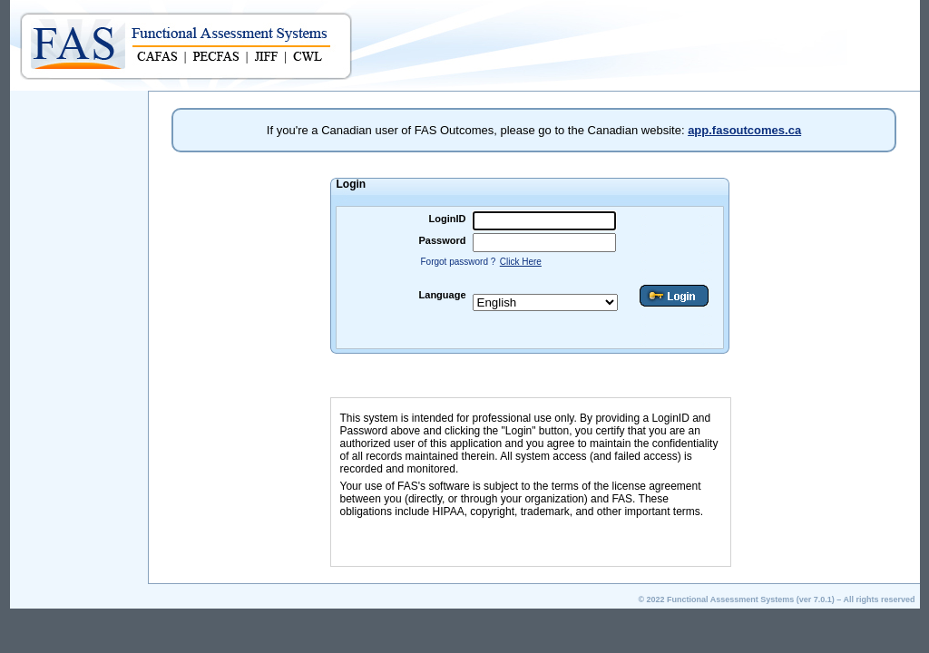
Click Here (521, 262)
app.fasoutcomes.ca (744, 130)
